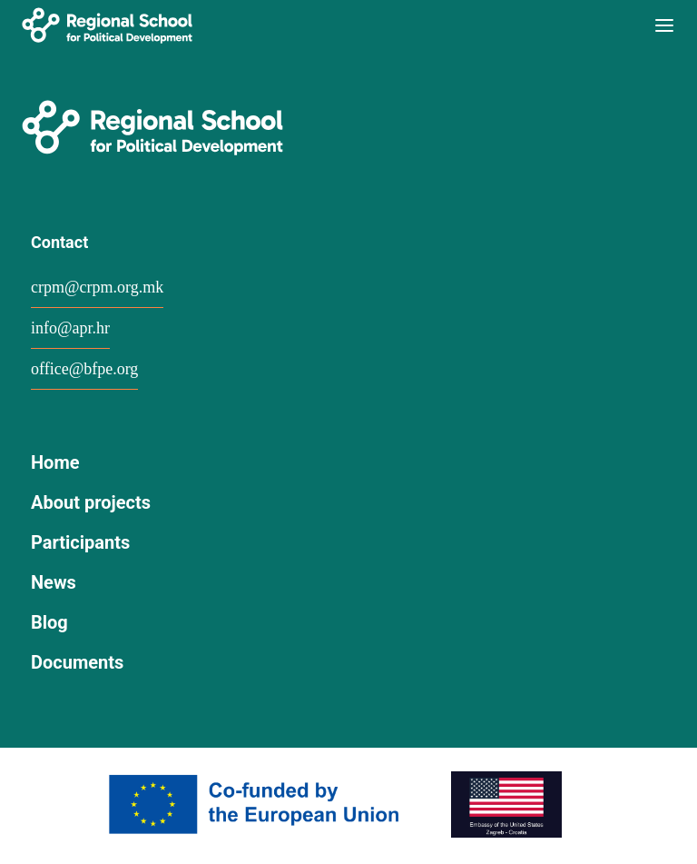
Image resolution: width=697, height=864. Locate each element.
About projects (91, 502)
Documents (77, 662)
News (53, 582)
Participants (80, 542)
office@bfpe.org (84, 369)
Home (55, 462)
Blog (49, 622)
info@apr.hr (70, 328)
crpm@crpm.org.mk (97, 287)
